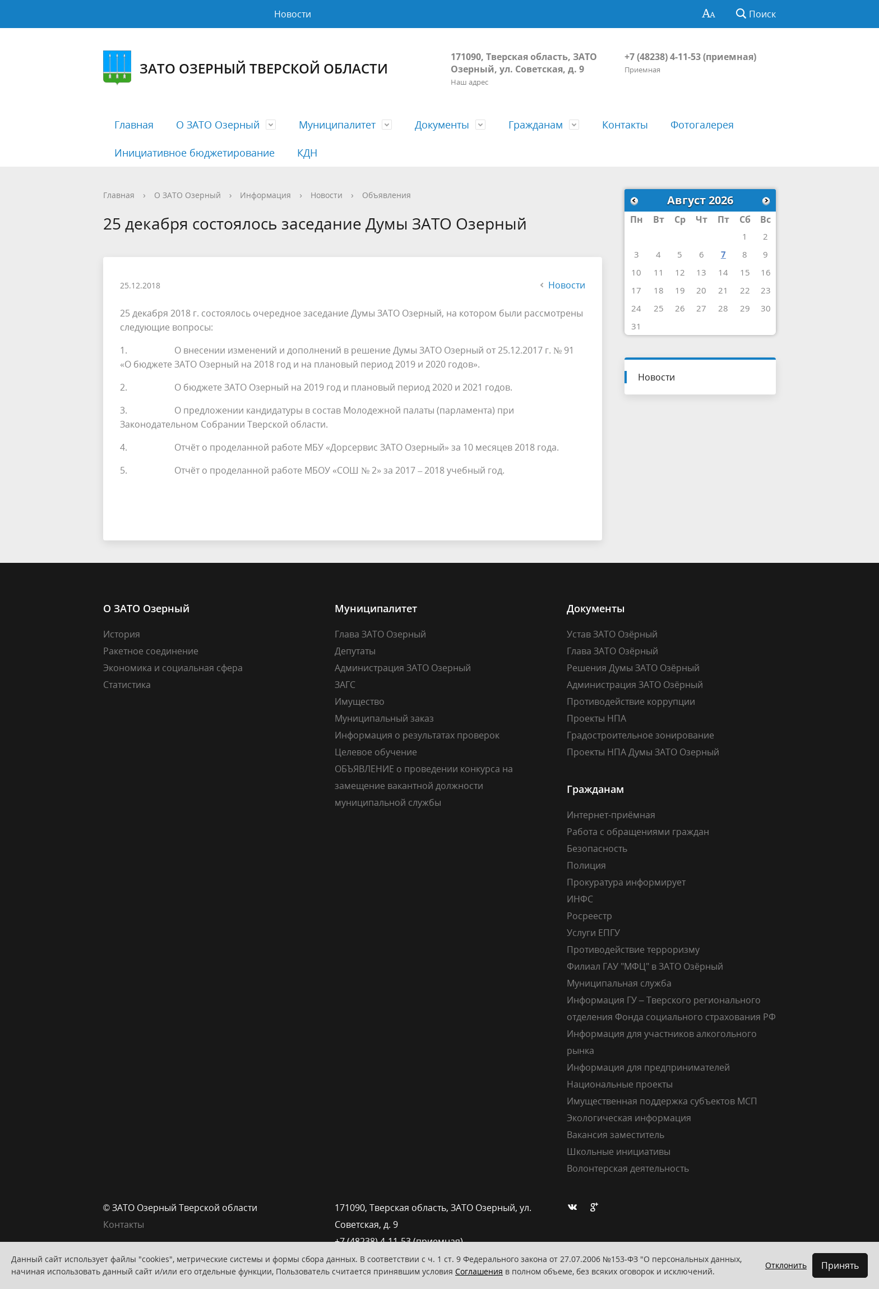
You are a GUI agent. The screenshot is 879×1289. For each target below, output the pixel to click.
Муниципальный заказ (384, 718)
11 (659, 272)
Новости (292, 14)
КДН (307, 152)
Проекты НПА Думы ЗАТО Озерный (643, 752)
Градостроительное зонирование (640, 735)
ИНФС (580, 899)
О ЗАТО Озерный (218, 124)
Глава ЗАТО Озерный (380, 634)
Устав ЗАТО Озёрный (612, 634)
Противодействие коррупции (631, 701)
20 (701, 290)
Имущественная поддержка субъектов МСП (662, 1101)
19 (680, 290)
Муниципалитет (337, 124)
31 (636, 326)
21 (723, 290)
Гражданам (535, 124)
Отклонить (786, 1265)
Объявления (386, 195)
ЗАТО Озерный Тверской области (245, 68)
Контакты (625, 124)
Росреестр (589, 916)
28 (723, 308)
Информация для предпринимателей (648, 1067)
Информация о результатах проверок (417, 735)
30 (766, 308)
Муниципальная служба (619, 983)
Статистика (127, 684)
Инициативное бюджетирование (194, 152)
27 (701, 308)
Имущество (360, 701)
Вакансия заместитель (615, 1135)
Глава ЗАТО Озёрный (612, 651)
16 (766, 272)
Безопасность (597, 848)
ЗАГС (345, 684)
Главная (134, 124)
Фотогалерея (702, 124)
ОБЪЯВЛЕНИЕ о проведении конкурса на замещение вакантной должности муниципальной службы (424, 786)
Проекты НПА (596, 718)
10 (636, 272)
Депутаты (355, 651)
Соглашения (479, 1271)
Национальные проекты (620, 1084)
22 (745, 290)
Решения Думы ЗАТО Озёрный (633, 668)
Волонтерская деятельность (628, 1168)
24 (636, 308)
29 (745, 308)
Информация (265, 195)
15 (745, 272)
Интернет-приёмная (611, 815)
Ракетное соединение (150, 651)
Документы (442, 124)
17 (636, 290)
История (121, 634)
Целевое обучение (376, 752)
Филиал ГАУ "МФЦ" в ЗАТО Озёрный (645, 966)
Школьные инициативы (618, 1151)
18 (659, 290)
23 (766, 290)
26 (680, 308)
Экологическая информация (629, 1118)
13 (701, 272)
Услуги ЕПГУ (593, 932)
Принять (840, 1265)
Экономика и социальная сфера (173, 668)
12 (680, 272)
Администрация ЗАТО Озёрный (635, 684)
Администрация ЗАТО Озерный (403, 668)
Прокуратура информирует (626, 882)
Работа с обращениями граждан (638, 831)
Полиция (586, 865)
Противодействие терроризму (633, 949)
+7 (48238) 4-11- (657, 57)
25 (659, 308)
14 (723, 272)
